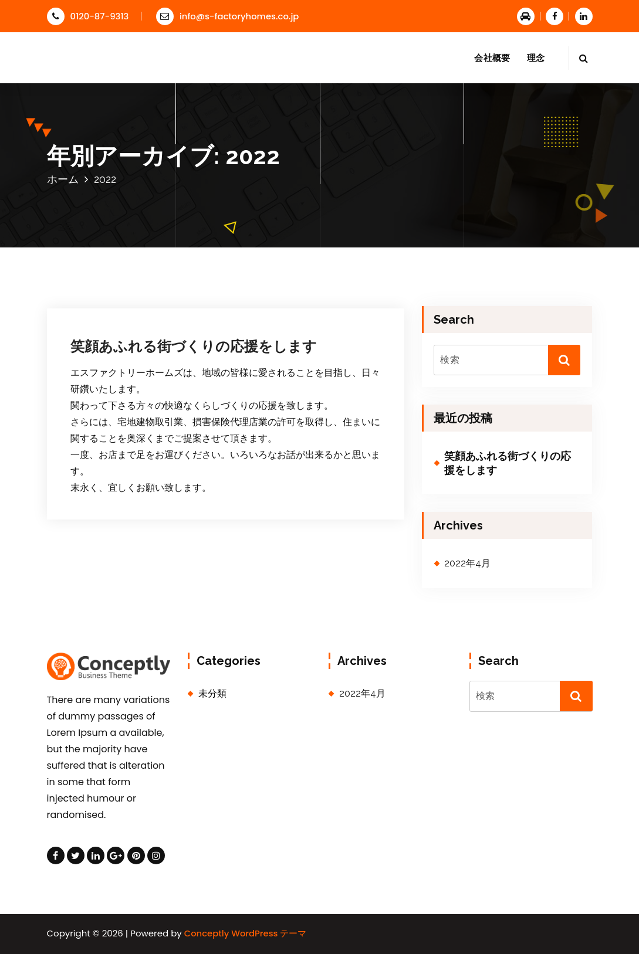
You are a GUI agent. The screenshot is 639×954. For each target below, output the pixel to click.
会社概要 (492, 58)
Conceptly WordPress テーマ (245, 933)
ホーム (63, 179)
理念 (536, 58)
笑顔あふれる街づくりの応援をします (193, 346)
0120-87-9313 (88, 16)
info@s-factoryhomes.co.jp (227, 16)
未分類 (212, 693)
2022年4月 (467, 563)
